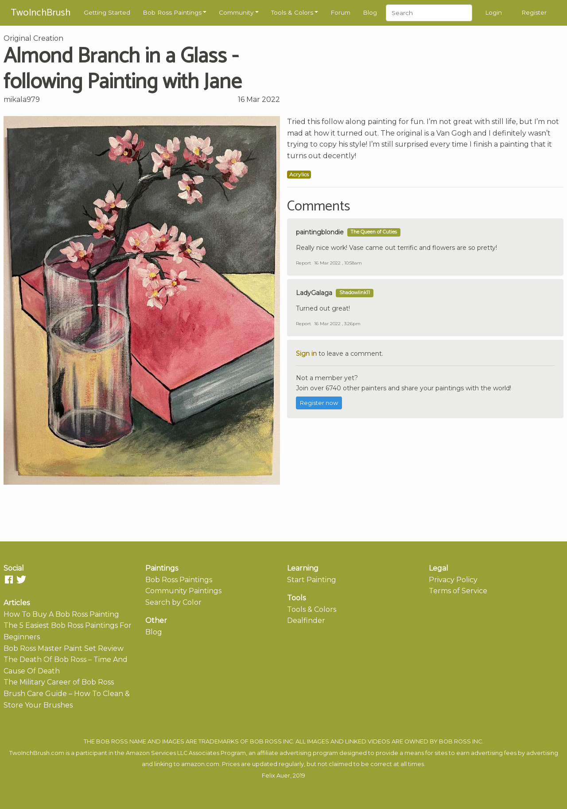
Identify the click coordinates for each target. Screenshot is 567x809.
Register (534, 12)
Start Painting (311, 580)
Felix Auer (276, 775)
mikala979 (22, 99)
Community (236, 12)
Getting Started (107, 12)
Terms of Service (458, 591)
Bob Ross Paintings (172, 12)
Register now (319, 403)
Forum (340, 12)
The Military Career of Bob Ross (59, 682)
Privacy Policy (453, 580)
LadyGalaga (314, 293)
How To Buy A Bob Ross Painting (61, 614)
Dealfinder (306, 620)
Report (303, 263)
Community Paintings (183, 591)
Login (493, 12)
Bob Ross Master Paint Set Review (64, 648)
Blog (370, 12)
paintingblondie (320, 232)
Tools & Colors (292, 12)
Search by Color (173, 602)
